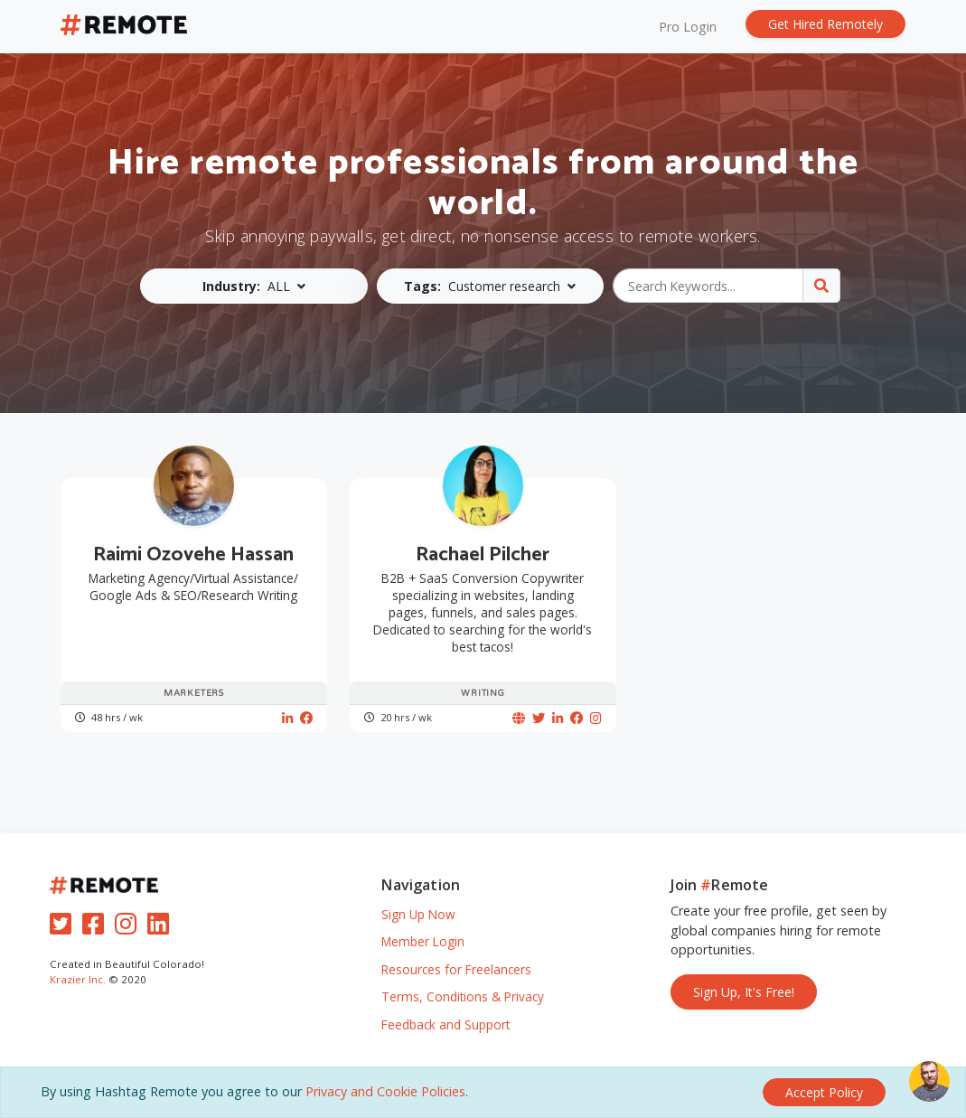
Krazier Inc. (78, 979)
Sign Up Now (418, 914)
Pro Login (688, 26)
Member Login (422, 941)
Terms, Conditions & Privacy (462, 996)
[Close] (824, 1092)
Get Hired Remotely (825, 24)
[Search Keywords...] (708, 285)
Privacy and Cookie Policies (385, 1091)
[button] (254, 286)
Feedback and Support (445, 1024)
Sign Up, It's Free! (743, 992)
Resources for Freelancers (456, 969)
